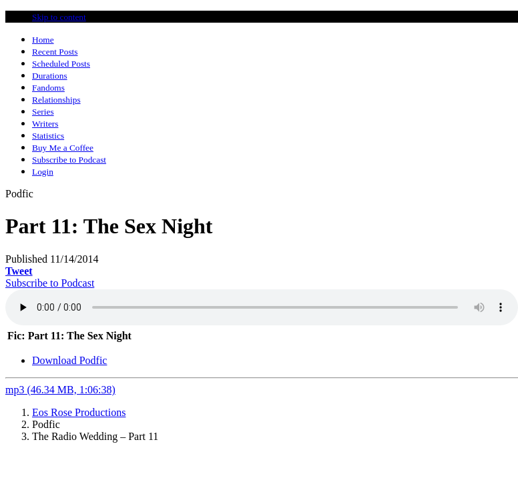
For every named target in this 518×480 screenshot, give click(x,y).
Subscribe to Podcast (49, 283)
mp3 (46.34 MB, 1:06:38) (60, 389)
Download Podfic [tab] (69, 360)
